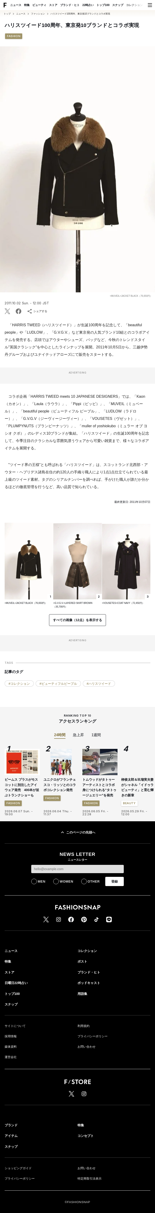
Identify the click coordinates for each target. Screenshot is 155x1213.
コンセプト (86, 1136)
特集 (27, 5)
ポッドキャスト (89, 983)
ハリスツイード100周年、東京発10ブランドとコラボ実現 (80, 14)
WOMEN (66, 881)
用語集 (82, 994)
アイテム (11, 1136)
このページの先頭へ (77, 832)
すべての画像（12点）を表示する (77, 620)
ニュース (15, 5)
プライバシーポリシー (93, 1036)
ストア (53, 5)
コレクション (134, 5)
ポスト (82, 961)
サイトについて (15, 1026)
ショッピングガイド (18, 1168)
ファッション (38, 14)
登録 (114, 881)
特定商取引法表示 (90, 1178)
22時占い (88, 5)
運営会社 (11, 1057)
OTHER (94, 881)
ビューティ (39, 5)
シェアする (37, 311)
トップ (7, 14)
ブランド (11, 1125)
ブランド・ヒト (70, 5)
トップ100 (102, 5)
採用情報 (11, 1036)
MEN (41, 881)
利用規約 (84, 1026)
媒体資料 (11, 1046)
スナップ (117, 5)
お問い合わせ (87, 1046)
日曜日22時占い (16, 983)
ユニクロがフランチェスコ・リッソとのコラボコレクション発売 (59, 785)
